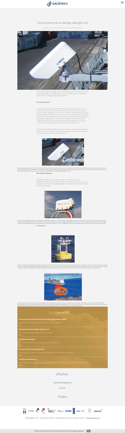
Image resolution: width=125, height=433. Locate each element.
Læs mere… (81, 431)
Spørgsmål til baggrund (63, 382)
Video (71, 396)
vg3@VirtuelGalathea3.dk (92, 418)
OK (88, 431)
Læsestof (62, 312)
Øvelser (62, 374)
